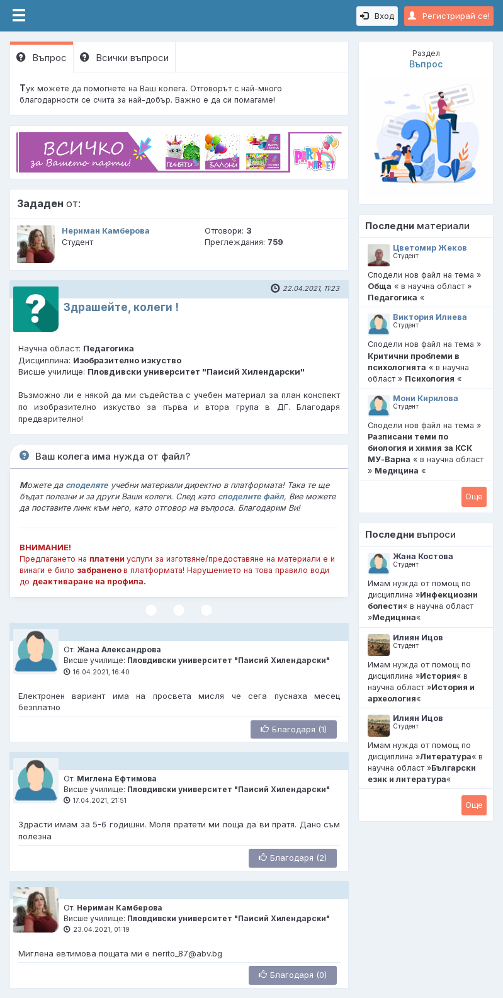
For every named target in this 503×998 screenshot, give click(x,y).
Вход (377, 16)
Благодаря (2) (293, 858)
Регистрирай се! (449, 16)
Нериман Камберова (106, 230)
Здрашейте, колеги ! (121, 307)
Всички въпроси (124, 58)
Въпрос (41, 58)
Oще (474, 496)
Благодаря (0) (293, 975)
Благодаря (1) (294, 729)
